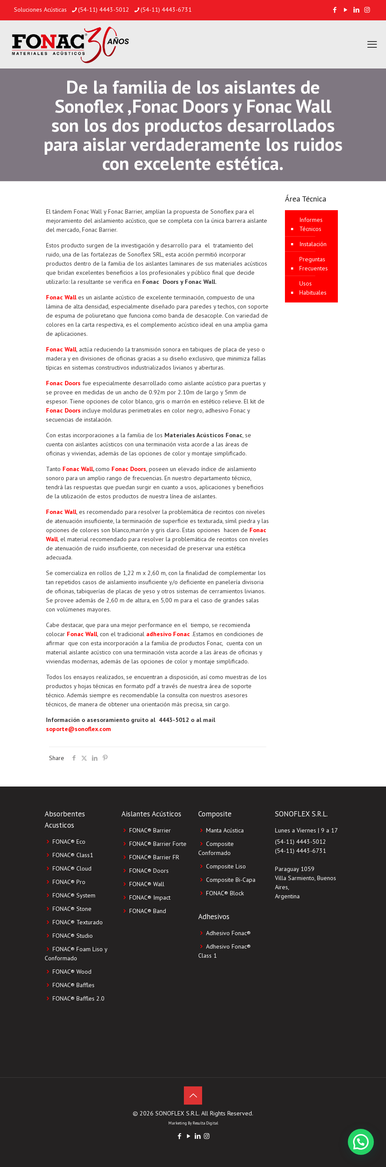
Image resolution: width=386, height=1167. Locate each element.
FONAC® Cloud (72, 868)
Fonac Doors (63, 383)
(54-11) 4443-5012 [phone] (103, 9)
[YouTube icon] (345, 10)
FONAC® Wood (72, 971)
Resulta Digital (205, 1123)
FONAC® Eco (68, 841)
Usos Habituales (313, 288)
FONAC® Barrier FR (154, 857)
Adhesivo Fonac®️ (228, 933)
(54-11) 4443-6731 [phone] (166, 9)
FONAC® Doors (149, 870)
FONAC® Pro (68, 882)
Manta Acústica (225, 830)
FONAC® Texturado (77, 922)
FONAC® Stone (72, 909)
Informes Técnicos (311, 224)
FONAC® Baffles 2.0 (78, 998)
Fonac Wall (61, 297)
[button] (361, 1142)
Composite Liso (226, 866)
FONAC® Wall (146, 884)
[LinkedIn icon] (356, 10)
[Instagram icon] (367, 10)
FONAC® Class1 (72, 855)
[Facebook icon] (334, 10)
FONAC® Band (147, 911)
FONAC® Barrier (150, 830)
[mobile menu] (372, 44)
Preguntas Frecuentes (313, 263)
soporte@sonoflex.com (78, 729)
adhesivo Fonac (168, 634)
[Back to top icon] (193, 1095)
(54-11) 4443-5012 (300, 841)
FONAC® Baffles (73, 985)
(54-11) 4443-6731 (300, 851)
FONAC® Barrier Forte (157, 844)
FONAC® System (73, 895)
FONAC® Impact (149, 897)
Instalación (313, 244)
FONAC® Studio (72, 935)
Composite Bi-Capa (230, 880)
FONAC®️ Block (225, 893)
